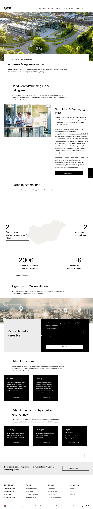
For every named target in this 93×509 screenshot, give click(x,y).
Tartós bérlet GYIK (52, 491)
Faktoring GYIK (52, 494)
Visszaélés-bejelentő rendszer (56, 497)
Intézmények (7, 494)
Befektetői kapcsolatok (32, 494)
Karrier (71, 8)
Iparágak (50, 8)
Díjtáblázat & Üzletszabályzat (68, 506)
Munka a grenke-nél (31, 497)
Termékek (59, 8)
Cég (65, 8)
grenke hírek (79, 8)
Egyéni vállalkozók (9, 491)
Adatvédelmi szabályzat (36, 506)
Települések (71, 4)
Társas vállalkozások (9, 488)
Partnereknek (51, 488)
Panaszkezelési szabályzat (52, 506)
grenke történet (30, 491)
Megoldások (42, 8)
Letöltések (72, 494)
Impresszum (25, 506)
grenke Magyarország (32, 488)
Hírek (71, 491)
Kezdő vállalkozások (9, 497)
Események (73, 488)
